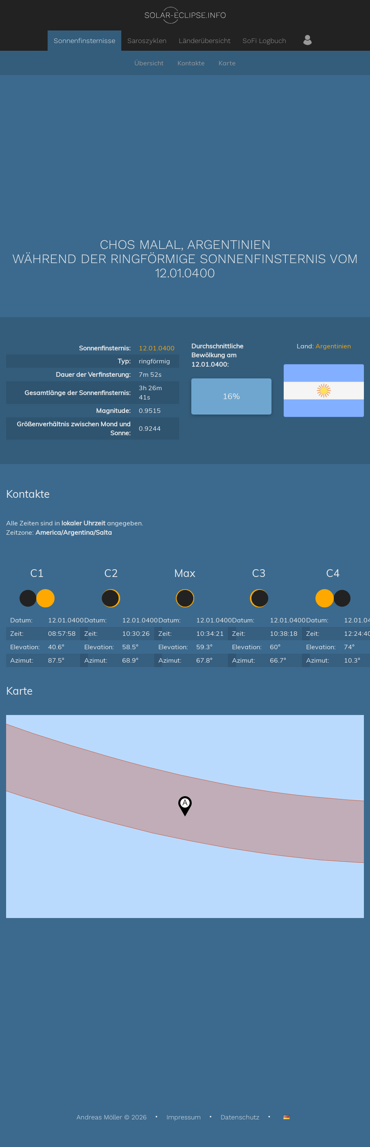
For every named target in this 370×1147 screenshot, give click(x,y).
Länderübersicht (204, 41)
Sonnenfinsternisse (84, 41)
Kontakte (191, 63)
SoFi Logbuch (264, 41)
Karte (227, 63)
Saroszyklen (146, 41)
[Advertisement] (185, 144)
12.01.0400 (157, 348)
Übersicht (149, 63)
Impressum (183, 1117)
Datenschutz (240, 1117)
